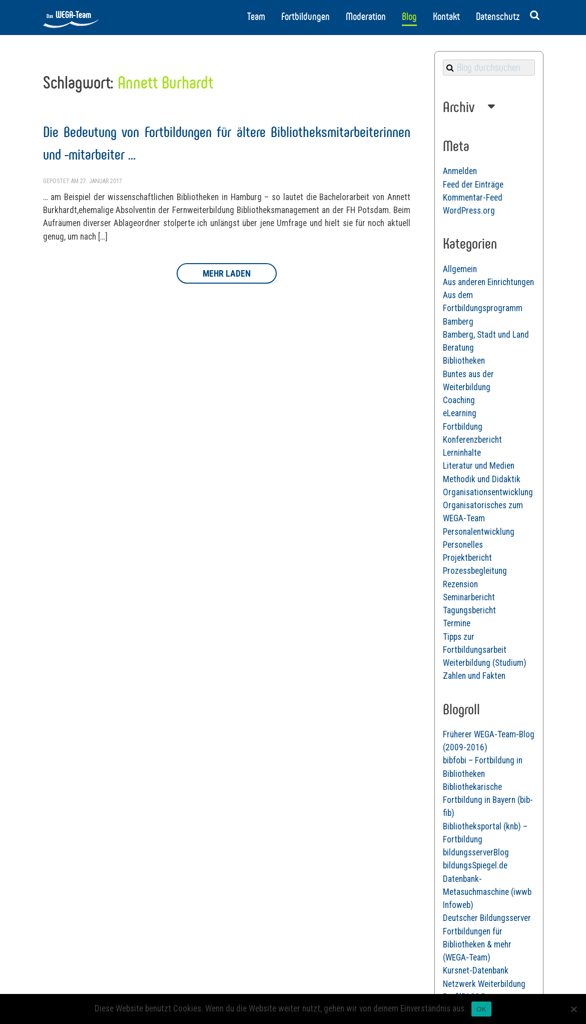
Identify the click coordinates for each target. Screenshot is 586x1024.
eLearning (459, 413)
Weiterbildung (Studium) (484, 663)
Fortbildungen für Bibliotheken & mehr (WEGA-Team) (477, 944)
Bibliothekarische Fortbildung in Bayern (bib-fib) (488, 800)
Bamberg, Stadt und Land (486, 335)
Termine (456, 623)
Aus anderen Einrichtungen (488, 282)
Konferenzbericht (472, 440)
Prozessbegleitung (475, 571)
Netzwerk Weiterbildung (484, 984)
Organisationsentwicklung (488, 492)
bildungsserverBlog (476, 852)
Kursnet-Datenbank (475, 970)
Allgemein (460, 269)
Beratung (458, 348)
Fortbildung (462, 427)
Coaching (459, 400)
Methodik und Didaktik (481, 479)
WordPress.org (469, 211)
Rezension (460, 584)
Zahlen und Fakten (474, 676)
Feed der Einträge (473, 185)
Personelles (463, 545)
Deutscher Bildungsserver (487, 918)
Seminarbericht (469, 597)
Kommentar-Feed (472, 198)
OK (481, 1009)
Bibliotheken (464, 361)
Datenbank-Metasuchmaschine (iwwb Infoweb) (487, 892)
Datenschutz (497, 16)
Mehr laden (227, 274)
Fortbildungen (305, 16)
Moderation (366, 16)
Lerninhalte (462, 453)
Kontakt (446, 16)
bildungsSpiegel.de (475, 865)
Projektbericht (467, 558)
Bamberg (458, 322)
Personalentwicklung (478, 532)
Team (256, 16)
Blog (409, 16)
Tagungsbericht (469, 610)
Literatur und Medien (478, 466)
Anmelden (460, 171)
